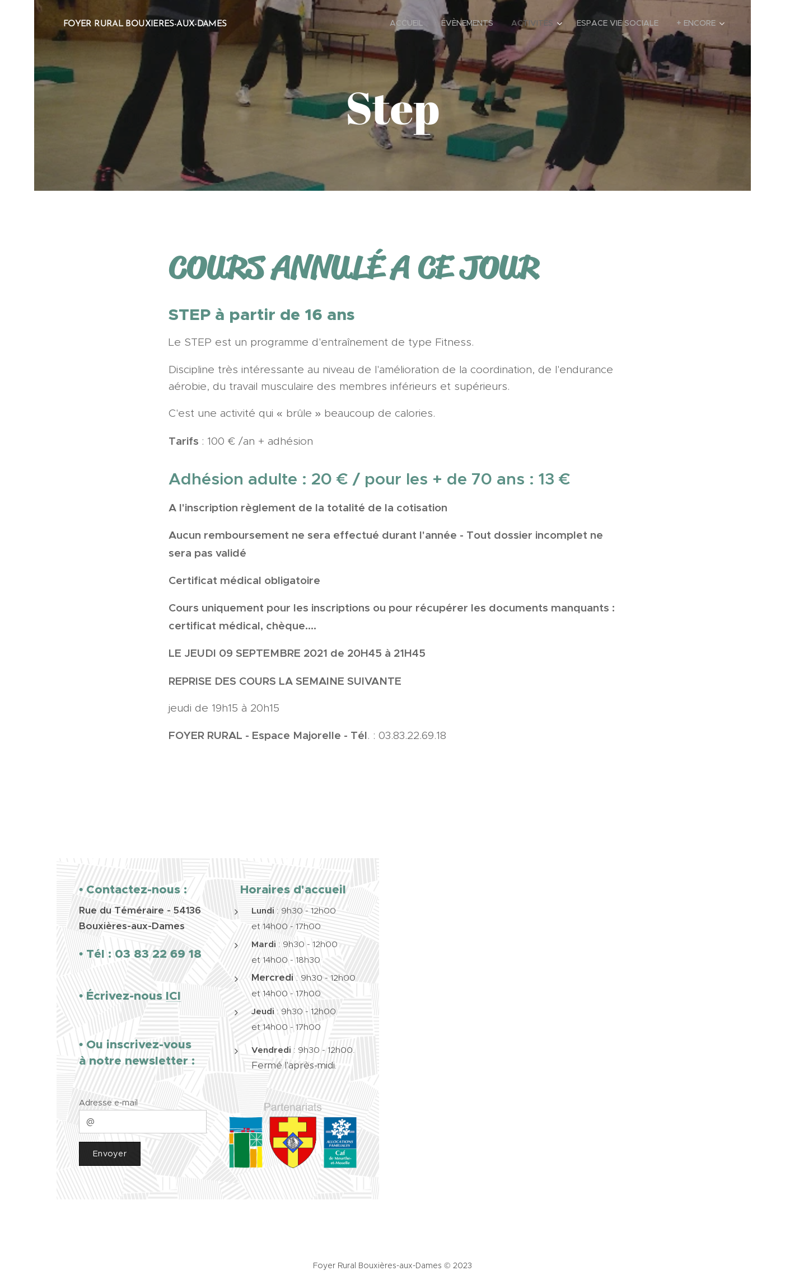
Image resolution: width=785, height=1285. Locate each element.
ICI (173, 994)
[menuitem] (409, 23)
